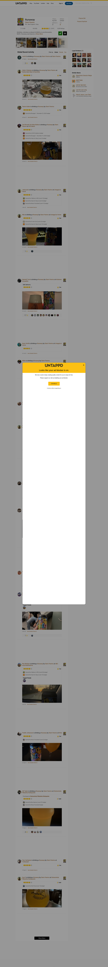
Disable (54, 383)
